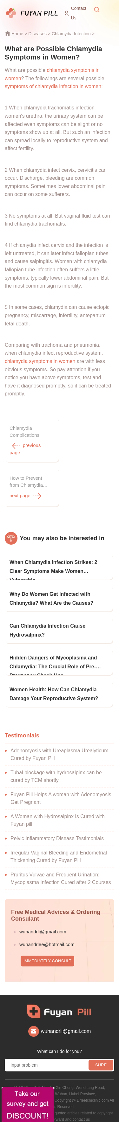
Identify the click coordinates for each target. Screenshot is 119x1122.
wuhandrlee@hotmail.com (47, 939)
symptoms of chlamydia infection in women (53, 86)
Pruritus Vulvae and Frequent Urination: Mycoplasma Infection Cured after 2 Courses (60, 873)
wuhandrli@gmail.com (42, 926)
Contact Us (78, 13)
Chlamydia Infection (71, 33)
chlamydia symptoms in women (40, 361)
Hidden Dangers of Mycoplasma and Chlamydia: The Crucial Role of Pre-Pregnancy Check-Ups (53, 660)
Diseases (37, 33)
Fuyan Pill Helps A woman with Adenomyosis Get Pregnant (60, 792)
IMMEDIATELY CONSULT (47, 955)
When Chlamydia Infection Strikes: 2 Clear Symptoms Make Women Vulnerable (53, 564)
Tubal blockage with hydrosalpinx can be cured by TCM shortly (56, 770)
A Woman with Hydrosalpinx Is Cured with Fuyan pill (57, 814)
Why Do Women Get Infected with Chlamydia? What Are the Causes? (51, 593)
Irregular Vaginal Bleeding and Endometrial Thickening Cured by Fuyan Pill (58, 851)
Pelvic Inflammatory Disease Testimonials (57, 833)
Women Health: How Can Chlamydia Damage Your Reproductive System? (54, 688)
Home (17, 33)
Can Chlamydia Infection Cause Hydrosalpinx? (47, 625)
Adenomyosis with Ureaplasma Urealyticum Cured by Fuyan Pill (59, 749)
